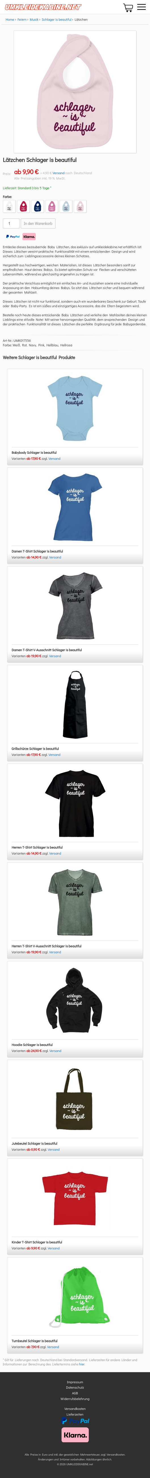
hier (81, 1364)
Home (10, 19)
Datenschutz (75, 1387)
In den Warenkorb (38, 223)
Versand (58, 172)
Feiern (22, 19)
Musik (34, 19)
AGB (75, 1393)
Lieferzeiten (75, 1414)
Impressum (75, 1382)
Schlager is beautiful (56, 19)
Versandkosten (75, 1408)
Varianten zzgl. (30, 458)
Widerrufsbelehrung (75, 1398)
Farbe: (7, 196)
